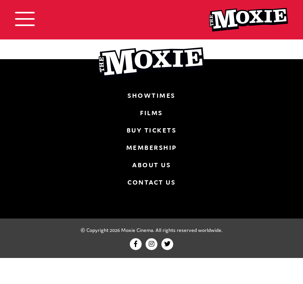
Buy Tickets (152, 130)
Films (151, 112)
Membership (151, 147)
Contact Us (151, 182)
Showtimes (151, 95)
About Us (151, 165)
